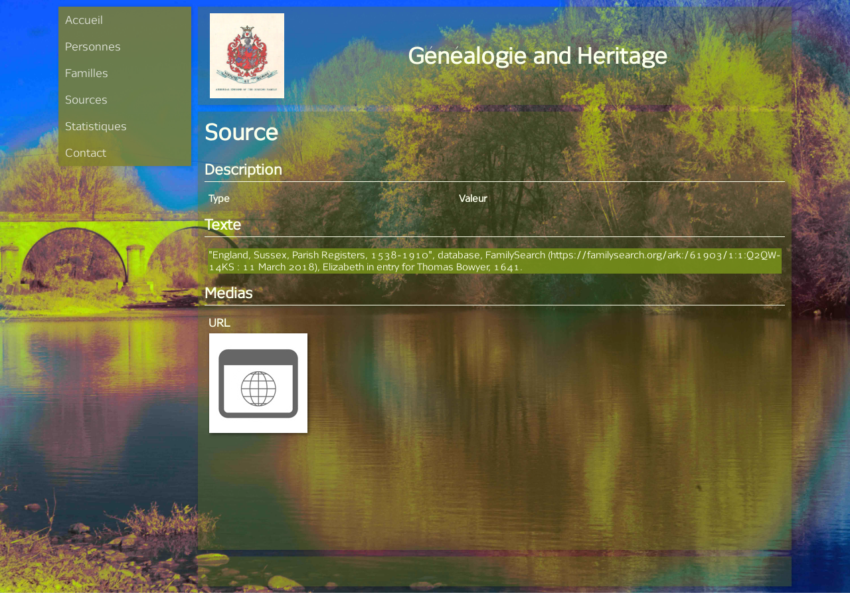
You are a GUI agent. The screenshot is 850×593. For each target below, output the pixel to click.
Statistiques (96, 126)
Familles (86, 72)
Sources (86, 99)
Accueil (84, 19)
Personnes (93, 46)
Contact (85, 152)
